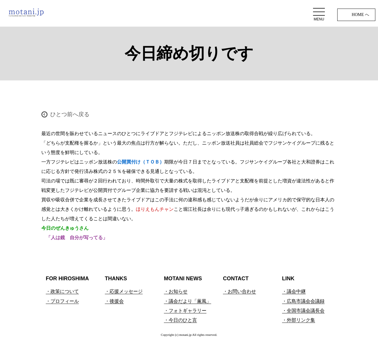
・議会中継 (294, 291)
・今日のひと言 (180, 320)
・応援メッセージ (124, 291)
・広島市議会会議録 (303, 301)
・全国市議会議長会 (303, 310)
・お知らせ (176, 291)
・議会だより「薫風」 (187, 301)
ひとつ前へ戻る (69, 114)
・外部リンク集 (298, 320)
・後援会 (114, 301)
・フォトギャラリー (185, 310)
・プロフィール (62, 301)
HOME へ (360, 14)
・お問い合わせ (239, 291)
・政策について (62, 291)
